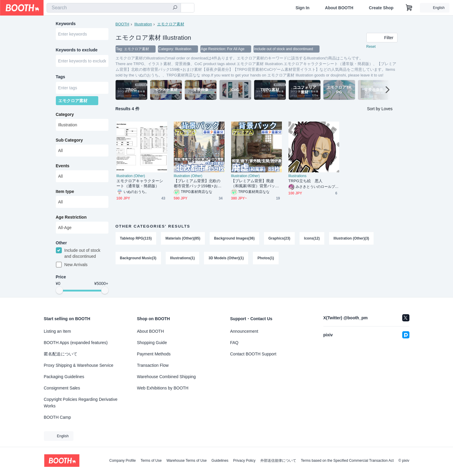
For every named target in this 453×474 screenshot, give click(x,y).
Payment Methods (154, 354)
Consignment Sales (62, 388)
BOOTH (122, 24)
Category (65, 114)
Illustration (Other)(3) (351, 238)
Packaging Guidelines (64, 376)
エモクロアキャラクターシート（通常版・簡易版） (139, 183)
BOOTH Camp (57, 417)
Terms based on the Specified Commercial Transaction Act (347, 460)
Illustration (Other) (130, 176)
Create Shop (381, 8)
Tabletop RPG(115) (136, 238)
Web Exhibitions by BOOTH (162, 388)
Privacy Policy (244, 460)
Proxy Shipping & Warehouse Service (78, 365)
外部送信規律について (278, 460)
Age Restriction (71, 217)
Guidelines (219, 460)
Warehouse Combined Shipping (166, 376)
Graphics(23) (279, 238)
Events (63, 166)
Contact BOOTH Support (253, 354)
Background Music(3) (138, 258)
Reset (371, 47)
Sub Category (69, 140)
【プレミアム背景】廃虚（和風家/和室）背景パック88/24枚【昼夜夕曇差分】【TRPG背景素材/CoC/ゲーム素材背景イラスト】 (256, 183)
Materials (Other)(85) (182, 238)
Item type (65, 191)
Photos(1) (265, 258)
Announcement (244, 331)
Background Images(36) (234, 238)
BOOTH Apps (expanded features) (76, 342)
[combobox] (114, 8)
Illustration (143, 24)
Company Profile (122, 460)
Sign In (303, 8)
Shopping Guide (152, 342)
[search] (175, 8)
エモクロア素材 (170, 24)
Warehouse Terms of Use (186, 460)
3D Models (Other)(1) (226, 258)
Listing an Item (57, 331)
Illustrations (297, 176)
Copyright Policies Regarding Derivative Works (81, 402)
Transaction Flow (153, 365)
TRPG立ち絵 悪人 (305, 181)
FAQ (234, 342)
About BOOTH (339, 8)
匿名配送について (60, 354)
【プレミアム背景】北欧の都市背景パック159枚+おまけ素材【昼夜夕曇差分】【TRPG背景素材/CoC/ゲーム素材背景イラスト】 (199, 183)
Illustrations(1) (182, 258)
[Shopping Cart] (409, 8)
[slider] (59, 290)
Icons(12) (312, 238)
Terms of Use (151, 460)
